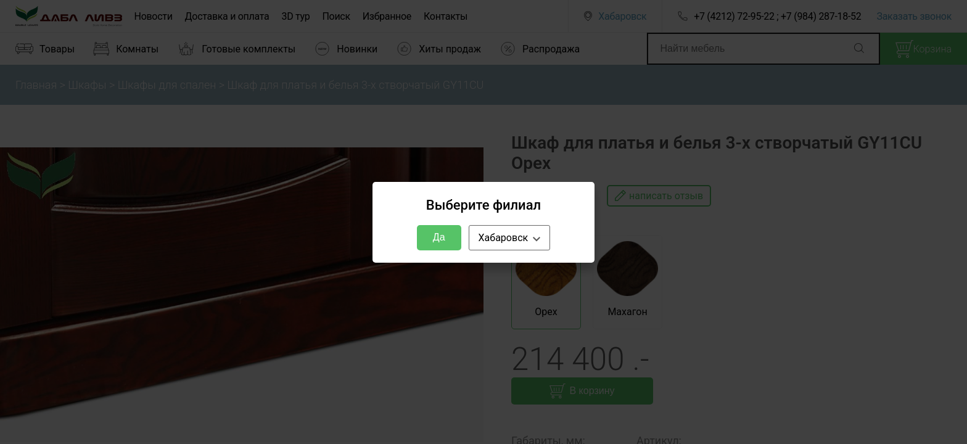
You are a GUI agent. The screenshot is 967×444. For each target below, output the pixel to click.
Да (439, 237)
